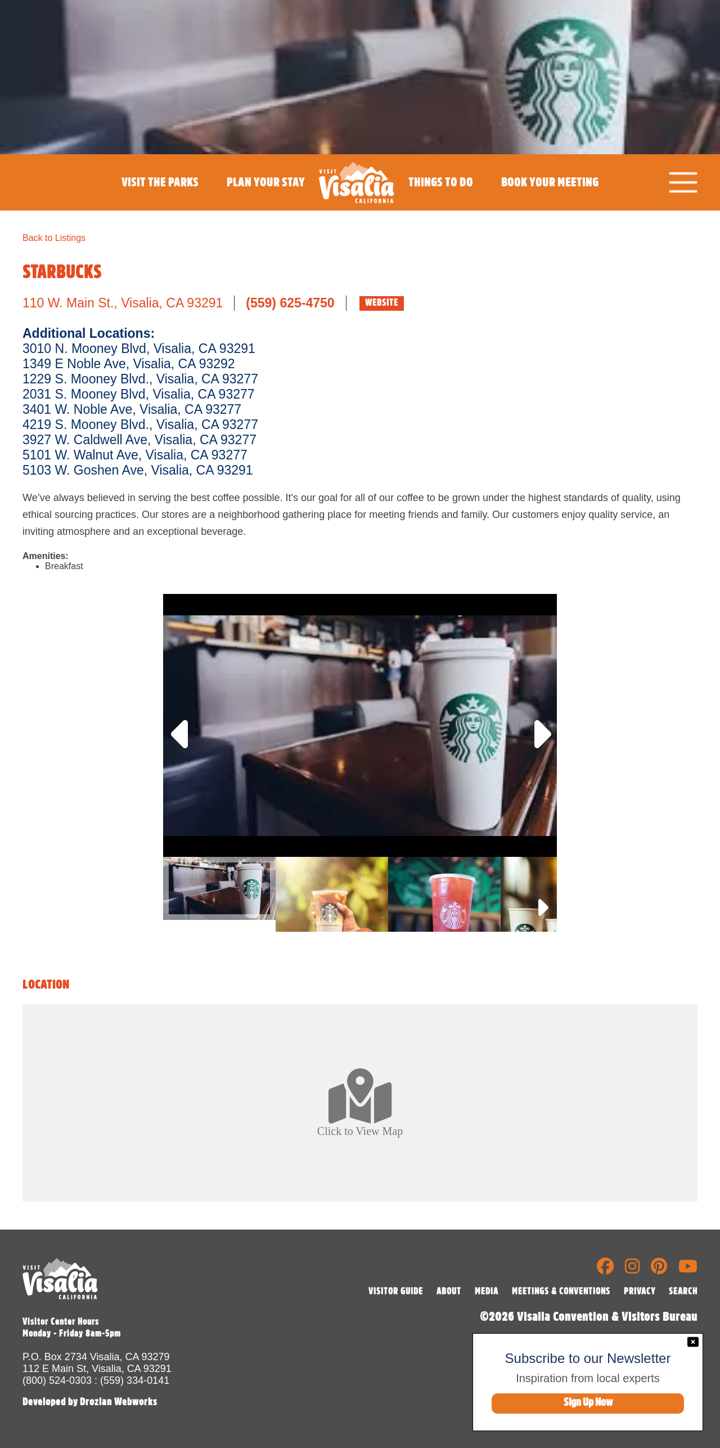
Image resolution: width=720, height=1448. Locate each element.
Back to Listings (54, 238)
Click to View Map (360, 1102)
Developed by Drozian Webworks (90, 1402)
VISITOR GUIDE (395, 1291)
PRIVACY (639, 1291)
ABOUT (448, 1291)
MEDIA (486, 1291)
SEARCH (683, 1291)
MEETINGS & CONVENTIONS (561, 1291)
